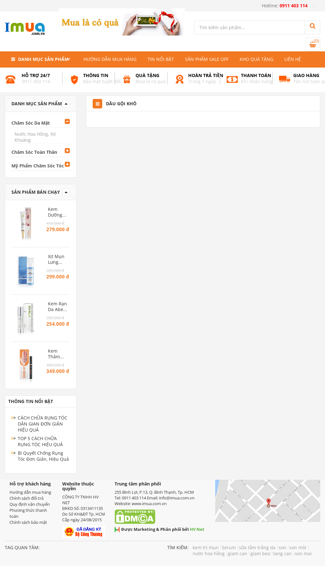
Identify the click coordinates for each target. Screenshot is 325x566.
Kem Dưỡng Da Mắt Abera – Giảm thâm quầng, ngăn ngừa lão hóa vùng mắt (58, 212)
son (282, 547)
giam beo (260, 553)
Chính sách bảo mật (28, 522)
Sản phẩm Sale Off (207, 59)
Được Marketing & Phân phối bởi (159, 529)
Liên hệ (292, 59)
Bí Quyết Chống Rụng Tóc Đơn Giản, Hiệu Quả (43, 456)
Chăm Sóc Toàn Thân (34, 152)
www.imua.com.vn (149, 503)
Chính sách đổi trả (26, 498)
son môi (297, 547)
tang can (282, 553)
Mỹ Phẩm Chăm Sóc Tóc (37, 166)
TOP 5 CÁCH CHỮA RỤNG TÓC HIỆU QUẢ (40, 441)
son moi (303, 553)
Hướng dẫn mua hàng (109, 59)
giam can (237, 553)
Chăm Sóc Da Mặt (30, 123)
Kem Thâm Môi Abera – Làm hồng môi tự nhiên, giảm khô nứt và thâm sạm (58, 354)
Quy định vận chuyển (30, 504)
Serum (229, 547)
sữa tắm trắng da (257, 547)
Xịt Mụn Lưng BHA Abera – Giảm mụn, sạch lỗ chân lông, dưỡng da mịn (56, 259)
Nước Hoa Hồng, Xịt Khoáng (35, 137)
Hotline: (285, 6)
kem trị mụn (206, 547)
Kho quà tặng (256, 59)
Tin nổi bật (161, 59)
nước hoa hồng (209, 553)
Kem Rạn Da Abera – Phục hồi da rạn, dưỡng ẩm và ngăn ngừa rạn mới (58, 306)
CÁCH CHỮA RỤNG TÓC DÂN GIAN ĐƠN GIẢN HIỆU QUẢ (42, 424)
